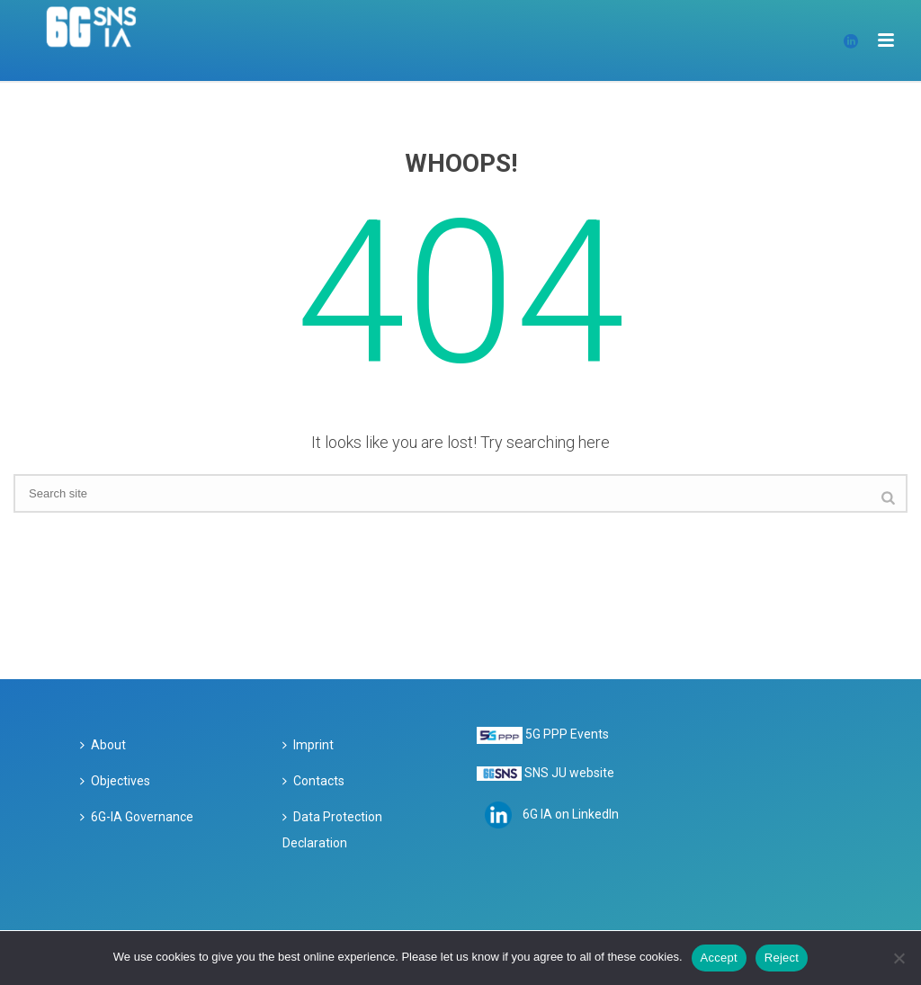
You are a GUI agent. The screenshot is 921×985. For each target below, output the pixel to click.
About (103, 745)
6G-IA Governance (136, 817)
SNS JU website (569, 773)
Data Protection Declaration (332, 830)
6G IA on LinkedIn (571, 814)
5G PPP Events (567, 734)
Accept (719, 957)
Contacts (313, 781)
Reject (782, 957)
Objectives (115, 781)
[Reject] (899, 958)
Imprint (308, 745)
